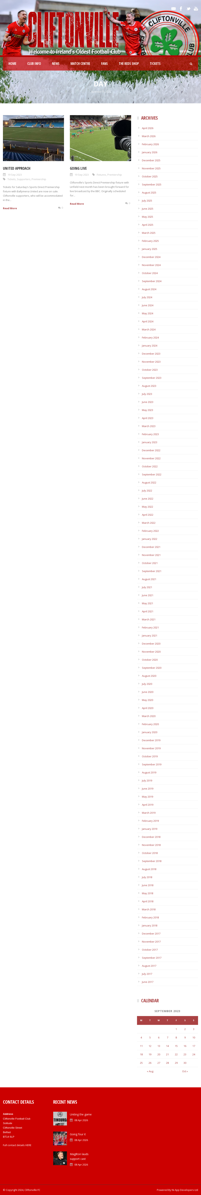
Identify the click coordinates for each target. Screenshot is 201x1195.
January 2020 (149, 732)
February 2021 (150, 627)
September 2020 (151, 667)
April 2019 (147, 804)
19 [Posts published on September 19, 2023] (150, 1054)
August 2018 (149, 869)
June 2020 (147, 692)
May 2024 (147, 313)
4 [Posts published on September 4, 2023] (141, 1037)
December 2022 (151, 450)
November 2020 (151, 651)
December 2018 (151, 837)
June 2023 (147, 402)
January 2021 (149, 635)
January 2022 (149, 539)
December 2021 (151, 547)
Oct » (185, 1071)
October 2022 (150, 466)
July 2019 (147, 780)
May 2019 (147, 796)
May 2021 (147, 603)
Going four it (78, 1134)
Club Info (34, 63)
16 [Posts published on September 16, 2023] (185, 1046)
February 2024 (150, 337)
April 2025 (147, 225)
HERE (28, 1145)
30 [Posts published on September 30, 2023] (185, 1063)
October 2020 (150, 659)
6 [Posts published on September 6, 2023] (158, 1037)
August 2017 (149, 966)
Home (12, 63)
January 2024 (149, 345)
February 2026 (150, 144)
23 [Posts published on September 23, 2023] (185, 1054)
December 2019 (151, 740)
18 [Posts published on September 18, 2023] (141, 1054)
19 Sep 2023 (15, 174)
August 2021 (149, 579)
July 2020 (147, 684)
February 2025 (150, 241)
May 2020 (147, 700)
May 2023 (147, 410)
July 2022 (147, 490)
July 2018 (147, 877)
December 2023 (151, 353)
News (55, 63)
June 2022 (147, 498)
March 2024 (148, 329)
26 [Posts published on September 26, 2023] (150, 1063)
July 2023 (147, 394)
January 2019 (149, 829)
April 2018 (147, 901)
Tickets (155, 63)
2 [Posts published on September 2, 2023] (185, 1029)
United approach (16, 168)
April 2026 (147, 128)
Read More (10, 208)
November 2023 (151, 361)
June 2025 (147, 208)
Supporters (23, 179)
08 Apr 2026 (81, 1120)
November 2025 (151, 168)
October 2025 (150, 176)
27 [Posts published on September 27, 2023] (158, 1063)
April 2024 (147, 321)
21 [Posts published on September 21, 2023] (167, 1054)
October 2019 (150, 756)
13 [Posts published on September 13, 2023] (158, 1046)
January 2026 (149, 152)
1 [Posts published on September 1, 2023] (176, 1029)
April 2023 (147, 418)
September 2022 (151, 474)
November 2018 (151, 845)
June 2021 (147, 595)
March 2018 (148, 909)
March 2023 (148, 426)
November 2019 (151, 748)
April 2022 (147, 514)
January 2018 (149, 925)
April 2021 (147, 611)
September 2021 (151, 571)
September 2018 (151, 861)
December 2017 (151, 933)
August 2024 (149, 289)
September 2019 (151, 764)
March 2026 (148, 136)
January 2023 (149, 442)
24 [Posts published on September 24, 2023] (193, 1054)
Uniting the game (81, 1114)
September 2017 (151, 957)
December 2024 (151, 257)
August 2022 (149, 482)
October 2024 (150, 273)
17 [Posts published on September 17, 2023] (193, 1046)
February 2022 (150, 531)
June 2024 (147, 305)
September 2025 (151, 184)
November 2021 (151, 555)
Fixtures (101, 174)
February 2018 (150, 917)
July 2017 (147, 974)
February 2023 (150, 434)
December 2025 (151, 160)
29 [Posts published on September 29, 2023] (176, 1063)
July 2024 (147, 297)
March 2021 (148, 619)
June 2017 (147, 982)
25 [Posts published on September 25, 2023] (141, 1063)
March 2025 (148, 233)
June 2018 (147, 885)
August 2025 (149, 192)
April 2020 (147, 708)
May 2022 (147, 506)
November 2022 (151, 458)
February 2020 (150, 724)
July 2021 (147, 587)
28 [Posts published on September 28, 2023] (167, 1063)
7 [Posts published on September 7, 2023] (167, 1037)
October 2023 (150, 369)
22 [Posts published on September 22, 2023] (176, 1054)
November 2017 (151, 941)
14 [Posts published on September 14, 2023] (167, 1046)
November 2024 (151, 265)
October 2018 (150, 853)
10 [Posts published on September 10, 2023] (193, 1037)
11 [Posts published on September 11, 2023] (141, 1046)
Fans (104, 63)
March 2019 (148, 812)
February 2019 (150, 821)
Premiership (39, 179)
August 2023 (149, 386)
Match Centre (80, 63)
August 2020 (149, 676)
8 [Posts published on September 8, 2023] (176, 1037)
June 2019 (147, 788)
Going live (78, 168)
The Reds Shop (129, 63)
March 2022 (148, 523)
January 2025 (149, 249)
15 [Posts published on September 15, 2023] (176, 1046)
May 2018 (147, 893)
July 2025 (147, 200)
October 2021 (150, 563)
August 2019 (149, 772)
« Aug (150, 1071)
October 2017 (150, 949)
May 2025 (147, 216)
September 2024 (151, 281)
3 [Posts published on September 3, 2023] (193, 1029)
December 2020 (151, 643)
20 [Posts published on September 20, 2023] (158, 1054)
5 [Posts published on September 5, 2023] (150, 1037)
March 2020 (148, 716)
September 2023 (151, 378)
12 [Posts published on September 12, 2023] (150, 1046)
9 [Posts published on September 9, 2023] (185, 1037)
